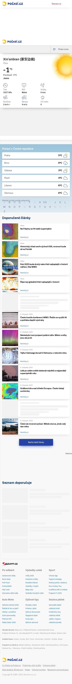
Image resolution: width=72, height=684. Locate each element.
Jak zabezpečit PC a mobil (29, 633)
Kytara (16, 639)
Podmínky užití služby (32, 665)
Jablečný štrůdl (54, 615)
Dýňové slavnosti (31, 622)
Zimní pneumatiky (8, 615)
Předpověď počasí (30, 630)
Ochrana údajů (49, 665)
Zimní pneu (63, 645)
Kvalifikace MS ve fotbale (58, 590)
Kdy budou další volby (10, 593)
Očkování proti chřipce (48, 633)
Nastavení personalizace (58, 670)
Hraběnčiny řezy (55, 612)
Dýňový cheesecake (32, 612)
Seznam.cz (56, 4)
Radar (27, 670)
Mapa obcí (29, 590)
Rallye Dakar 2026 (9, 622)
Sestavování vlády (8, 576)
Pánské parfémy (39, 648)
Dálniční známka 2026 (10, 605)
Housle (22, 639)
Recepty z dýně (31, 605)
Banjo (60, 639)
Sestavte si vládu (31, 579)
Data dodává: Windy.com (12, 670)
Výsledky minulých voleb (34, 593)
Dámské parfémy (52, 645)
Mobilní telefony (25, 645)
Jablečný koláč (54, 608)
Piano (32, 639)
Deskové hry (7, 648)
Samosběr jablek (55, 605)
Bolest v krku (61, 633)
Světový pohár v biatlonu (58, 583)
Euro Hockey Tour (55, 586)
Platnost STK (7, 619)
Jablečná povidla (55, 622)
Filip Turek (6, 590)
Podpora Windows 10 (10, 633)
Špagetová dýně (31, 615)
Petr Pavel (6, 583)
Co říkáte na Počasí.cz (11, 665)
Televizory (16, 648)
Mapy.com (18, 630)
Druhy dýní (29, 619)
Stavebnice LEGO (38, 645)
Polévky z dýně (30, 608)
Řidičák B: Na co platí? (10, 608)
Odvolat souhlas (39, 670)
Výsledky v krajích (31, 586)
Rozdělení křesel (31, 583)
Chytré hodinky (26, 648)
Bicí (27, 639)
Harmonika (39, 639)
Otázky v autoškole (9, 612)
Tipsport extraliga (55, 579)
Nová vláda (6, 579)
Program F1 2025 (55, 593)
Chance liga (53, 576)
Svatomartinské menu (46, 630)
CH (45, 202)
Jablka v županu (55, 619)
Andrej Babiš (6, 586)
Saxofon (47, 639)
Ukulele (54, 639)
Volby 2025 (29, 576)
